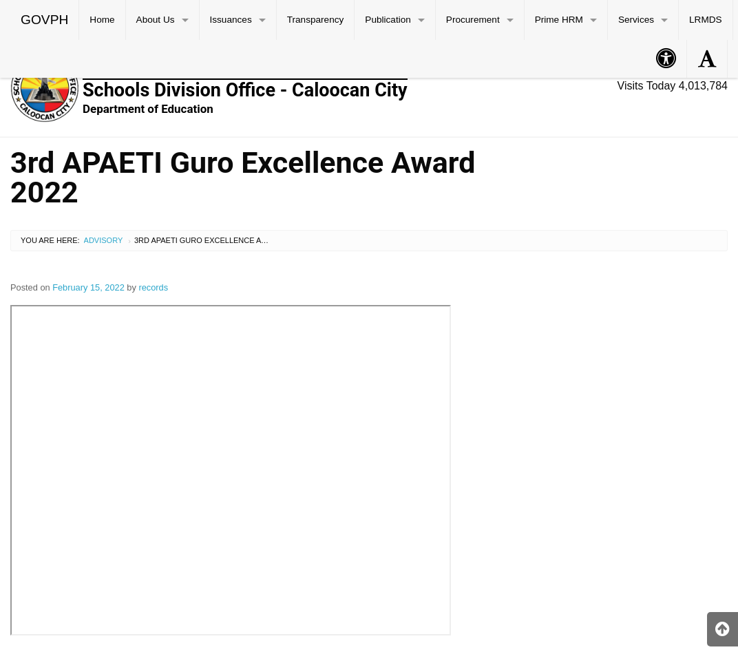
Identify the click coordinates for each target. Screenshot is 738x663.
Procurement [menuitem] (473, 19)
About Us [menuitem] (155, 19)
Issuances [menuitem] (231, 19)
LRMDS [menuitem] (705, 19)
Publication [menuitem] (388, 19)
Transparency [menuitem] (315, 19)
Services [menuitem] (636, 19)
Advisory (103, 240)
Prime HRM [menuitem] (559, 19)
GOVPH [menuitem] (44, 19)
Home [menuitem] (101, 19)
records (153, 287)
